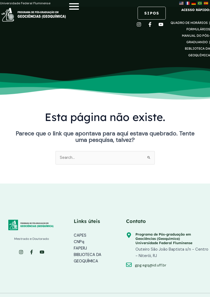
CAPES (80, 235)
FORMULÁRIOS (198, 29)
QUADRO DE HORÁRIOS (189, 23)
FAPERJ (80, 248)
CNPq (79, 241)
